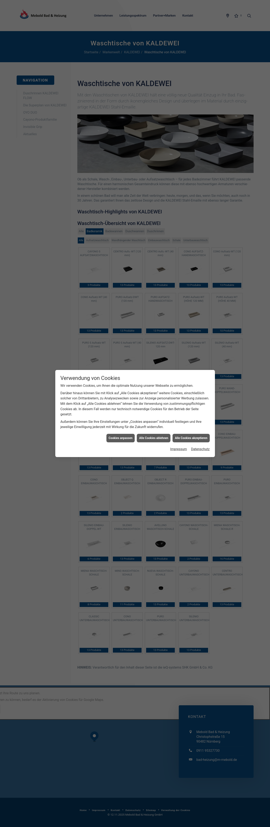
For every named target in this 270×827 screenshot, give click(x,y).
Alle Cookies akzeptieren (191, 237)
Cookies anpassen (121, 237)
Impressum (178, 249)
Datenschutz (200, 249)
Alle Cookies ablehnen (153, 237)
